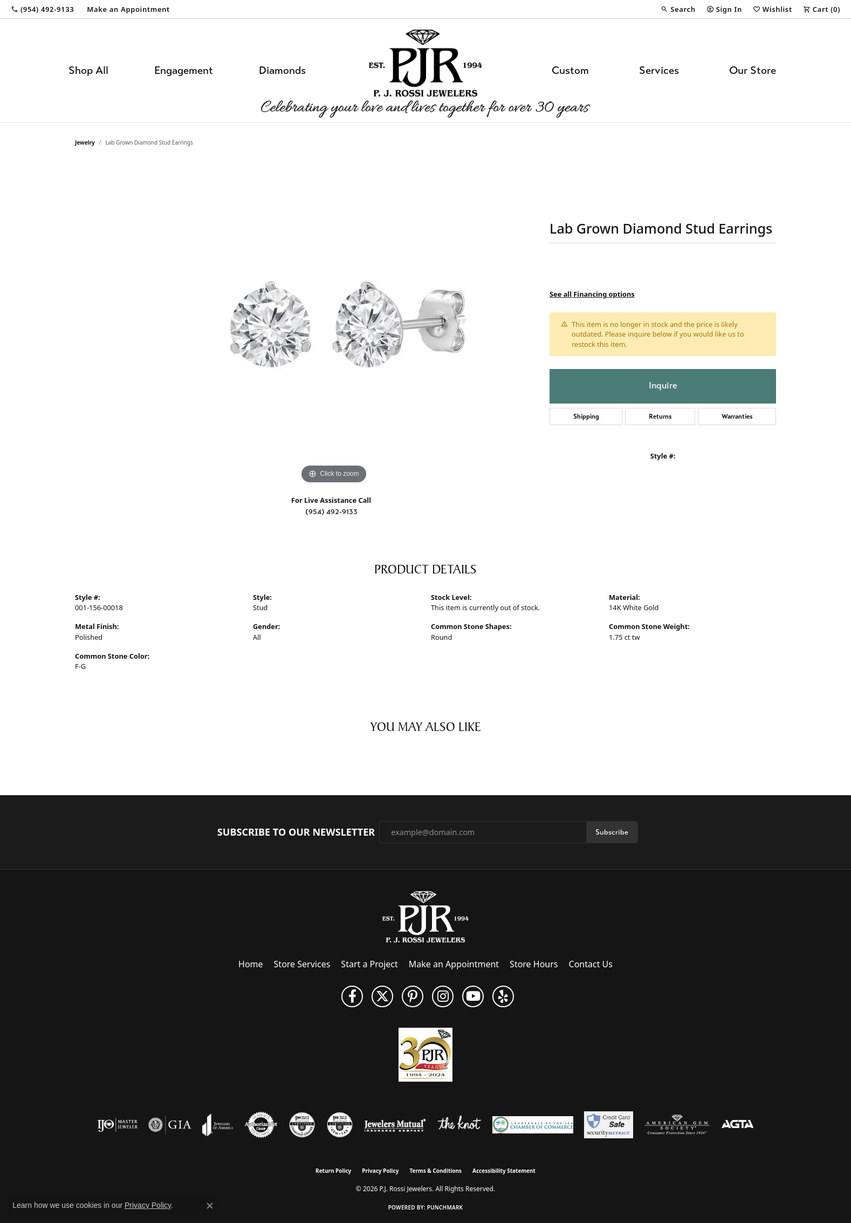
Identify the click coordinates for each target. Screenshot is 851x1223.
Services (659, 70)
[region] (334, 325)
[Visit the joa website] (218, 1124)
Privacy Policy (380, 1170)
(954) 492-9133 (331, 511)
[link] (42, 9)
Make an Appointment (454, 964)
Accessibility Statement (504, 1170)
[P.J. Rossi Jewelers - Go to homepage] (425, 916)
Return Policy (333, 1170)
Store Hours (534, 964)
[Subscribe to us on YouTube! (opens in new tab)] (473, 996)
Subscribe (611, 832)
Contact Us (591, 964)
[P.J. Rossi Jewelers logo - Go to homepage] (425, 70)
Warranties (737, 416)
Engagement (183, 70)
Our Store (752, 70)
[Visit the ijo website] (117, 1124)
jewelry (85, 142)
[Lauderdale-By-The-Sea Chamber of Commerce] (532, 1124)
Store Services (302, 964)
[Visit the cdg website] (302, 1124)
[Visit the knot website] (459, 1124)
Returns (660, 416)
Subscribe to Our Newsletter (296, 832)
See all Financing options (592, 294)
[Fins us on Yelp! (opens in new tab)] (503, 996)
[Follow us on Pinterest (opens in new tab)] (412, 996)
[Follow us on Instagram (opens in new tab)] (443, 996)
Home (250, 964)
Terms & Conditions (435, 1170)
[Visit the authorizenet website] (261, 1124)
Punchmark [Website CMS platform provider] (445, 1207)
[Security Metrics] (608, 1124)
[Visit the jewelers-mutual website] (395, 1124)
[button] (678, 9)
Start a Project (369, 964)
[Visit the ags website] (677, 1124)
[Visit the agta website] (737, 1124)
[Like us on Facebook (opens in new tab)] (352, 996)
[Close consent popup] (210, 1205)
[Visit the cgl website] (339, 1124)
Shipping (586, 416)
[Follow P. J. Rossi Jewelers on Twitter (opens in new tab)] (382, 996)
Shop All (88, 70)
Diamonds (282, 70)
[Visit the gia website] (169, 1124)
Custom (570, 70)
